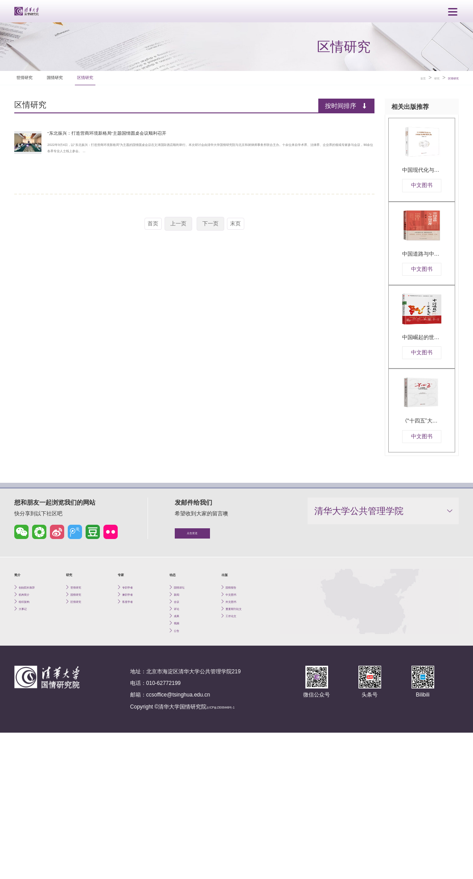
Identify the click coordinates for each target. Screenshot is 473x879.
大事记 (27, 737)
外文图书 (236, 727)
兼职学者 (133, 716)
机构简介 (29, 716)
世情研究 (33, 74)
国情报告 (236, 706)
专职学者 (133, 706)
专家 (124, 691)
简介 (20, 691)
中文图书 (236, 716)
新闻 (179, 716)
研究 (423, 74)
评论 (179, 737)
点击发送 (208, 647)
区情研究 (143, 74)
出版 (228, 691)
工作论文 (236, 747)
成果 (179, 747)
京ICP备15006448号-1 (233, 846)
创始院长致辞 (35, 706)
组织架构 (29, 727)
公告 (179, 768)
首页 (404, 74)
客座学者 (133, 727)
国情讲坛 (184, 706)
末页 (238, 232)
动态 (175, 691)
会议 (179, 727)
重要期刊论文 (242, 737)
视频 (179, 758)
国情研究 (88, 74)
